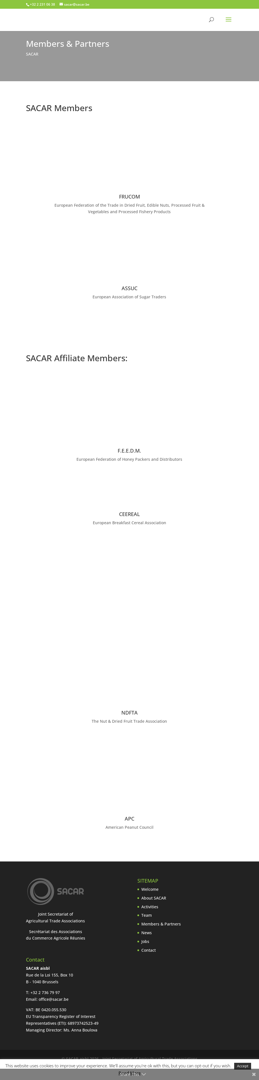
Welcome (150, 889)
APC (129, 818)
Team (146, 915)
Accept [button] (242, 1065)
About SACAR (153, 898)
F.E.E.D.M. (129, 450)
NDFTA (129, 712)
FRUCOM (129, 196)
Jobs (145, 941)
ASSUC (129, 288)
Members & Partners (161, 924)
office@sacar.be (54, 999)
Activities (149, 906)
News (146, 932)
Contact (148, 950)
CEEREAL (129, 514)
